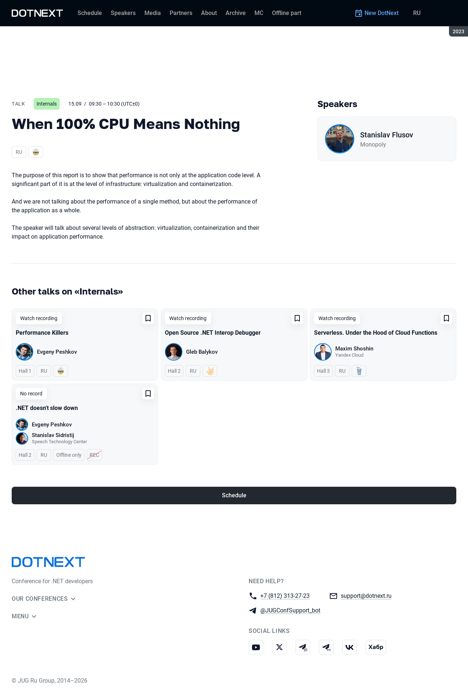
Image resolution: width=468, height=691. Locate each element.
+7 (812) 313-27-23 (285, 595)
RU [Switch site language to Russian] (416, 13)
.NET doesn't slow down (47, 408)
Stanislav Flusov (386, 134)
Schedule (234, 495)
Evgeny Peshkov (57, 352)
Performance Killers (42, 332)
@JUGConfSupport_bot (290, 610)
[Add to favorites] (148, 318)
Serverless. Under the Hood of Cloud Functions (375, 332)
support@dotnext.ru (366, 595)
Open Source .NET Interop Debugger (213, 332)
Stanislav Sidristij (53, 435)
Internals (47, 104)
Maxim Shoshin (354, 349)
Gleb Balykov (202, 352)
